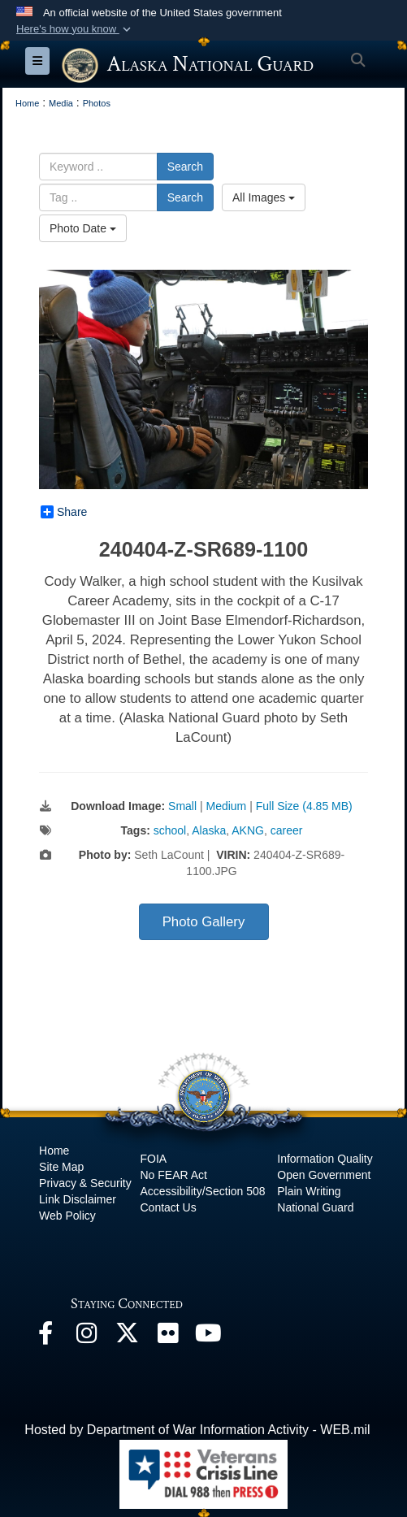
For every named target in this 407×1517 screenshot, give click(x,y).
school (170, 830)
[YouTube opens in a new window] (208, 1337)
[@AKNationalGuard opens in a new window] (126, 1337)
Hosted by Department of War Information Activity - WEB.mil (197, 1430)
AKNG (248, 830)
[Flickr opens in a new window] (167, 1337)
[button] (75, 29)
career (287, 830)
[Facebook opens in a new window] (45, 1337)
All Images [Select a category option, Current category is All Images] (263, 197)
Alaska (209, 830)
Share (64, 511)
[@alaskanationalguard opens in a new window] (86, 1337)
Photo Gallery (203, 922)
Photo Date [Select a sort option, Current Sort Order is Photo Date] (83, 228)
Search (185, 166)
